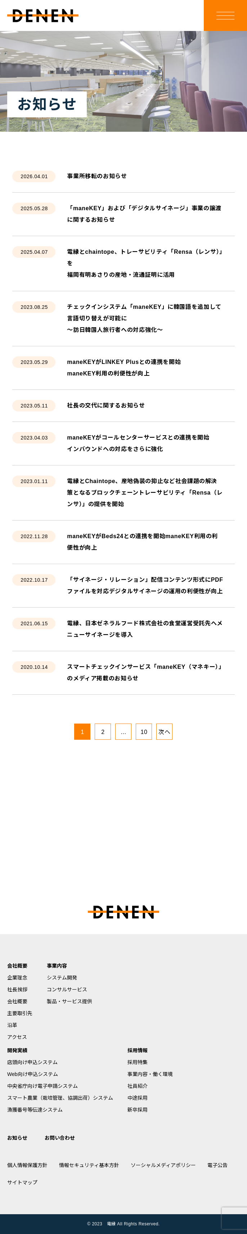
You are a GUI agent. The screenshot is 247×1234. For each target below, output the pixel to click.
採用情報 (137, 1050)
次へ (164, 732)
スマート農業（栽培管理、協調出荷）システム (60, 1098)
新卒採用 (137, 1110)
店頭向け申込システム (32, 1062)
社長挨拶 (17, 989)
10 (143, 732)
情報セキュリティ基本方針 (89, 1165)
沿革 (12, 1025)
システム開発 (62, 978)
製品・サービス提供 (69, 1001)
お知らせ (17, 1138)
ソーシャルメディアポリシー (163, 1165)
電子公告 (217, 1165)
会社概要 (17, 966)
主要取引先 (19, 1013)
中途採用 (137, 1098)
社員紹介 (137, 1086)
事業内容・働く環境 (150, 1074)
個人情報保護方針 (27, 1165)
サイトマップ (22, 1182)
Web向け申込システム (32, 1074)
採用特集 (137, 1062)
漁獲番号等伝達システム (35, 1110)
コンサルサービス (67, 989)
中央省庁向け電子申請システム (42, 1086)
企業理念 (17, 978)
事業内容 (57, 966)
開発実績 (17, 1050)
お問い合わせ (60, 1138)
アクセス (17, 1037)
